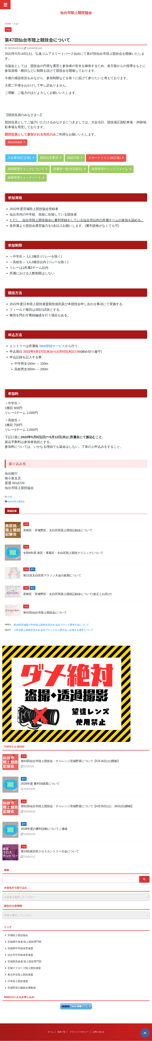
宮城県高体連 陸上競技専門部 (24, 961)
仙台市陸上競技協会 (76, 13)
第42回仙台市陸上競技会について (45, 612)
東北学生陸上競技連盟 (20, 974)
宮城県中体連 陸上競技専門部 (24, 941)
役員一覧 (61, 1032)
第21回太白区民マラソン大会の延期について (52, 575)
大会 (10, 497)
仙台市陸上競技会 (16, 501)
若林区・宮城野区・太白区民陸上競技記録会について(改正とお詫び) (67, 594)
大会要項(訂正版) (21, 157)
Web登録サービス (52, 346)
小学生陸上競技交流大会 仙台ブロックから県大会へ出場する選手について (53, 630)
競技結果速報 (16, 142)
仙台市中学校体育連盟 (20, 955)
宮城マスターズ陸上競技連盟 (24, 968)
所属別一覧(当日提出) (69, 169)
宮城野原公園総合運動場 (22, 987)
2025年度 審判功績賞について (40, 783)
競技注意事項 (50, 157)
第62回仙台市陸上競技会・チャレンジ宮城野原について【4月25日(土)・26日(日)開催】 (77, 806)
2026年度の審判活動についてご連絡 (44, 828)
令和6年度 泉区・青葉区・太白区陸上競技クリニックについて (63, 552)
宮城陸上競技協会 (18, 935)
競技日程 (75, 157)
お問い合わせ (98, 1032)
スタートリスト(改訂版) (106, 157)
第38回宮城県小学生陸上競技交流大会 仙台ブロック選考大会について (51, 624)
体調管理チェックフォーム (111, 169)
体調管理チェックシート (26, 177)
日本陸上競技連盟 (18, 981)
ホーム (51, 1032)
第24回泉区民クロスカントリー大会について (50, 851)
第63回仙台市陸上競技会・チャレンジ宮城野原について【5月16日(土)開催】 (70, 761)
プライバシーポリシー (79, 1032)
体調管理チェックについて (27, 169)
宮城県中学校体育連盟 (20, 948)
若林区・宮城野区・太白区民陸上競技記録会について (57, 530)
